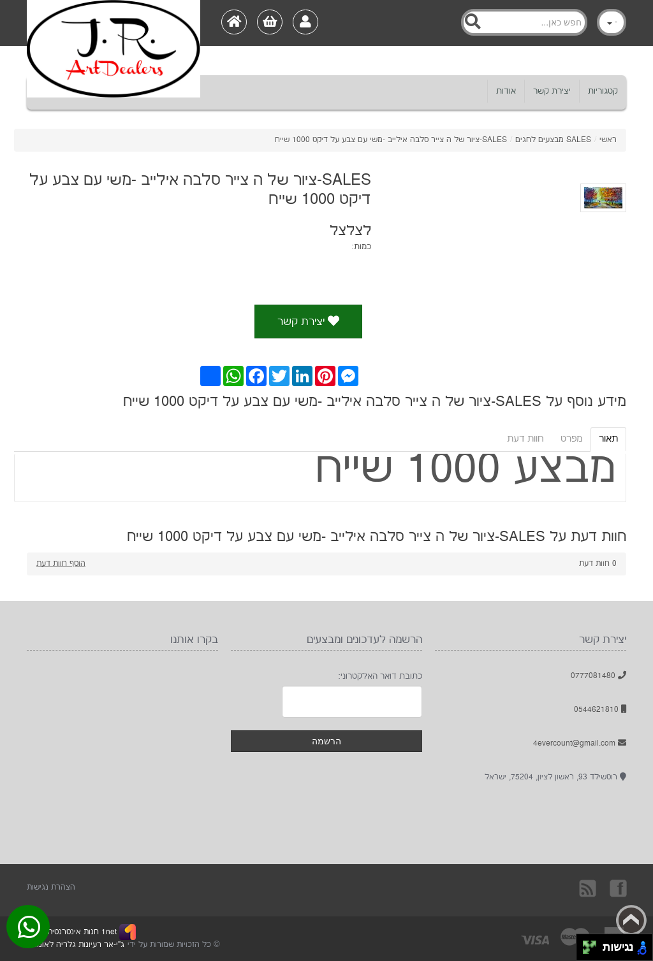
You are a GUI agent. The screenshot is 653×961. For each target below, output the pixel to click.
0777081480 (598, 676)
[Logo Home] (113, 23)
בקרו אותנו (617, 887)
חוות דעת (525, 438)
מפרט (571, 438)
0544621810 (600, 709)
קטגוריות (603, 91)
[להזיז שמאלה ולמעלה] (586, 944)
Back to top (631, 920)
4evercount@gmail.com (579, 743)
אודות (506, 91)
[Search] (524, 22)
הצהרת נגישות (51, 887)
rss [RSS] (588, 887)
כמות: (361, 247)
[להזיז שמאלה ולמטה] (586, 951)
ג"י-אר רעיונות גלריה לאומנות (75, 945)
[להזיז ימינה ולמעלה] (593, 944)
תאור (608, 438)
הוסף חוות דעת (60, 563)
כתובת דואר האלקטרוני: (380, 676)
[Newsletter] (352, 702)
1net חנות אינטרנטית (81, 932)
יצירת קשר (552, 91)
